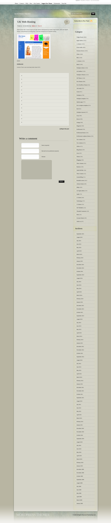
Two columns (80, 143)
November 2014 (80, 268)
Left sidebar (79, 71)
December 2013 (80, 305)
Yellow (78, 146)
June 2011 (79, 408)
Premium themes (80, 50)
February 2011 (80, 421)
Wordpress (79, 95)
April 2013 (79, 332)
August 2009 (79, 483)
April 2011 (79, 414)
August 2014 (79, 278)
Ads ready (79, 88)
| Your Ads (63, 3)
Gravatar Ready (80, 218)
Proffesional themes (81, 132)
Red (77, 108)
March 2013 (79, 336)
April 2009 (79, 496)
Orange (78, 122)
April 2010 (79, 455)
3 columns (79, 61)
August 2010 (79, 442)
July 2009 (79, 486)
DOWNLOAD (20, 64)
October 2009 (80, 476)
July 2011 (79, 404)
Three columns (80, 163)
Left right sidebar (80, 190)
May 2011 (79, 411)
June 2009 (79, 489)
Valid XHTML (80, 170)
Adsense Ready (80, 184)
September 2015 (80, 234)
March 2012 (79, 377)
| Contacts (21, 3)
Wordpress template (81, 98)
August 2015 (79, 237)
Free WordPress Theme (82, 85)
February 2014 (80, 298)
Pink (78, 214)
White (78, 54)
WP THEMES (80, 207)
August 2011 (79, 401)
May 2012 (79, 370)
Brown (78, 119)
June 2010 (79, 448)
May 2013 (79, 329)
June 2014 (79, 285)
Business (79, 166)
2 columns (79, 44)
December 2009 (80, 469)
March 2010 (79, 459)
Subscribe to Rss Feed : (82, 21)
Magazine (79, 126)
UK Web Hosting (26, 21)
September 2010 (80, 438)
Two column (79, 139)
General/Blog (80, 177)
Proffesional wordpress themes (84, 136)
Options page (80, 102)
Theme (78, 156)
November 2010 (80, 431)
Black (78, 64)
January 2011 (80, 425)
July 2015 (79, 240)
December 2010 (80, 428)
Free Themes (79, 81)
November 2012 (80, 350)
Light (78, 194)
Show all (40, 26)
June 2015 (79, 244)
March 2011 (79, 418)
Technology (79, 201)
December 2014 (80, 264)
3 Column (79, 204)
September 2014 (80, 274)
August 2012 (79, 360)
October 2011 (80, 394)
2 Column (79, 197)
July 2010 (79, 445)
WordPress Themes (22, 14)
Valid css (79, 221)
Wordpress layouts (81, 112)
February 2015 (80, 257)
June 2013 (79, 326)
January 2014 (80, 302)
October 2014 (80, 271)
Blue (78, 57)
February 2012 (80, 380)
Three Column (80, 173)
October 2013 (80, 312)
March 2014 (79, 295)
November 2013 (80, 309)
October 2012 (80, 353)
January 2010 (80, 466)
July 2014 (79, 281)
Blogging (79, 160)
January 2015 (80, 261)
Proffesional (79, 129)
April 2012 (79, 373)
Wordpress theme (80, 68)
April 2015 (79, 251)
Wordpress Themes (81, 74)
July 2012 (79, 363)
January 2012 (80, 384)
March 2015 (79, 254)
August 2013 (79, 319)
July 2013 (79, 322)
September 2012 (80, 356)
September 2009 (80, 479)
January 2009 (80, 503)
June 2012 (79, 367)
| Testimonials (56, 3)
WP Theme (79, 78)
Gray (78, 115)
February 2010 (80, 462)
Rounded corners (80, 180)
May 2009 (79, 493)
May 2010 (79, 452)
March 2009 (79, 500)
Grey (78, 153)
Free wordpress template (82, 105)
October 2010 (80, 435)
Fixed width (79, 47)
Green (78, 91)
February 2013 (80, 339)
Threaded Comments (81, 211)
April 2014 (79, 292)
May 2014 (79, 288)
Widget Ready (80, 37)
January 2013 (80, 343)
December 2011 (80, 387)
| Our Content (36, 3)
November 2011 (80, 390)
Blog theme (79, 149)
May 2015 (79, 247)
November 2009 (80, 472)
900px (78, 187)
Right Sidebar (80, 40)
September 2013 (80, 315)
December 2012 (80, 346)
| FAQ (26, 3)
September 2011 (80, 397)
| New (30, 3)
